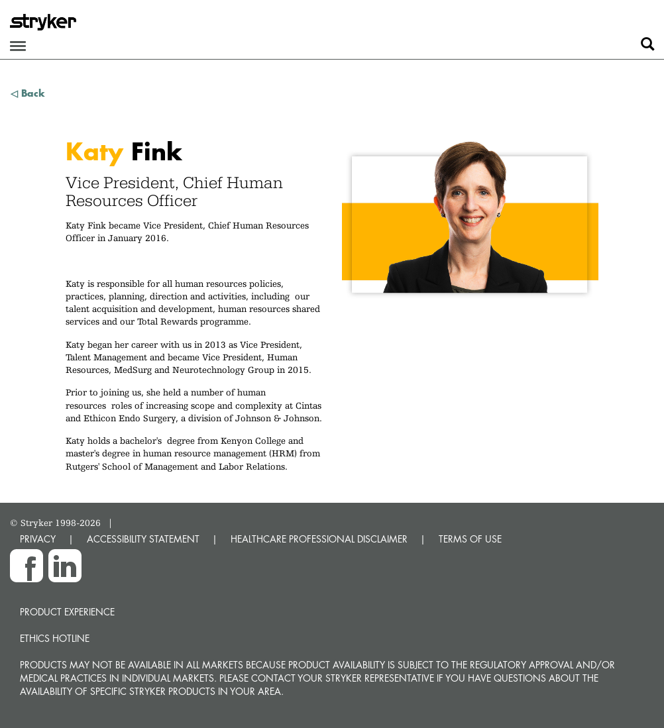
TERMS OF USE (470, 539)
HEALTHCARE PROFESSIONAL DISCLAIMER (319, 539)
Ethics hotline (54, 638)
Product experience (67, 611)
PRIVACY (38, 539)
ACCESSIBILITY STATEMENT (143, 539)
